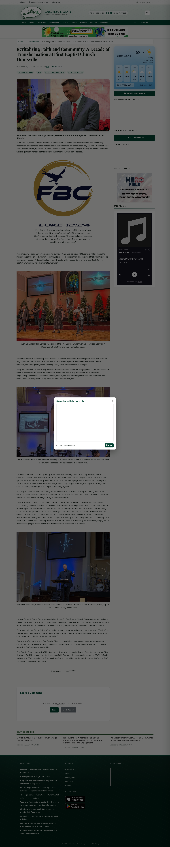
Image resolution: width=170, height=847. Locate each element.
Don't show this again (66, 445)
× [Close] (113, 401)
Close (109, 445)
